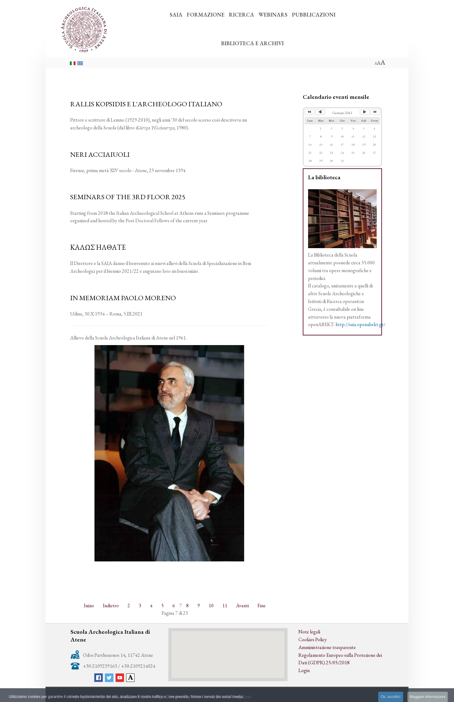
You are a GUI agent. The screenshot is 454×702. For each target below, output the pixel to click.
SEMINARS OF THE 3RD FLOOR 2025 (127, 196)
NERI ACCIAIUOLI (100, 154)
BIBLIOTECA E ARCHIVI (252, 43)
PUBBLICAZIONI (314, 14)
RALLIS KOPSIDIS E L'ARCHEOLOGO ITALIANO (146, 103)
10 (211, 605)
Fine (262, 605)
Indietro (111, 605)
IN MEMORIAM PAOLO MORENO (123, 297)
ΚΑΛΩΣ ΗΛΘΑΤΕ (98, 247)
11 (224, 605)
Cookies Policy (312, 639)
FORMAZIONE (206, 14)
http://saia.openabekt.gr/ (360, 324)
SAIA (176, 14)
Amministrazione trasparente (327, 647)
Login (304, 670)
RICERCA (241, 14)
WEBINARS (272, 14)
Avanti (242, 605)
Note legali (309, 631)
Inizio (89, 605)
